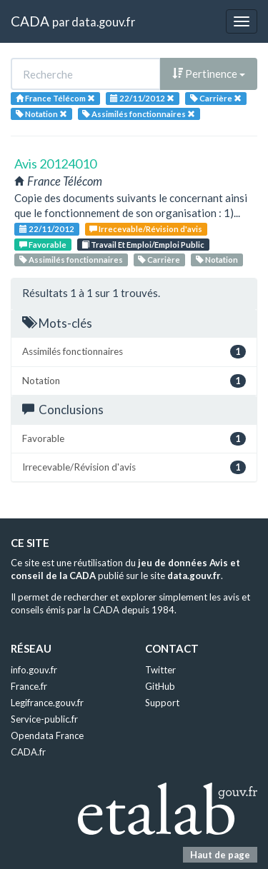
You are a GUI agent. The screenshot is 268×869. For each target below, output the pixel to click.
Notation (217, 259)
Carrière (159, 259)
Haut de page (220, 854)
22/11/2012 (46, 228)
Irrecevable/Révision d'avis (145, 228)
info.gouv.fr (34, 669)
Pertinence (208, 73)
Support (162, 702)
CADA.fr (28, 752)
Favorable (42, 244)
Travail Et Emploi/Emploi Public (142, 244)
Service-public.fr (44, 719)
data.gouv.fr (103, 22)
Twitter (160, 669)
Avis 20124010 (55, 163)
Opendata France (47, 735)
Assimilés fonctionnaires (71, 259)
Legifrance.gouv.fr (47, 702)
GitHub (160, 686)
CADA (30, 21)
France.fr (29, 686)
